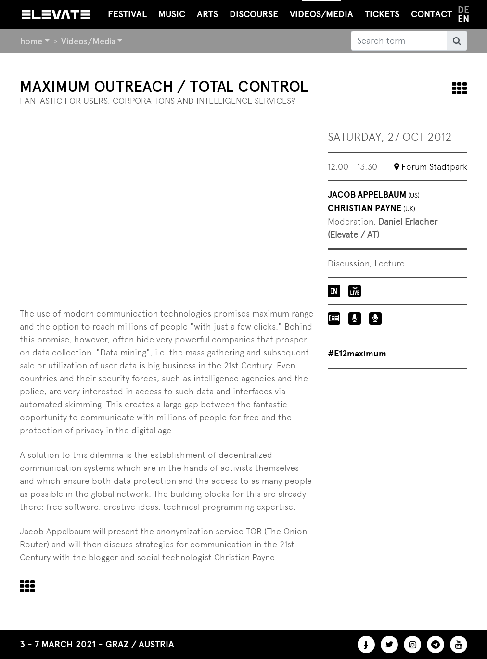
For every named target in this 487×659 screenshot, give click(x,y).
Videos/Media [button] (321, 10)
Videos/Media (88, 41)
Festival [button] (127, 14)
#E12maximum (357, 353)
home (31, 41)
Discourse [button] (254, 14)
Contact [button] (431, 14)
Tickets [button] (382, 14)
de (463, 9)
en (463, 19)
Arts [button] (207, 14)
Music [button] (171, 14)
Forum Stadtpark (434, 167)
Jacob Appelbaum (374, 195)
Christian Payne (371, 208)
